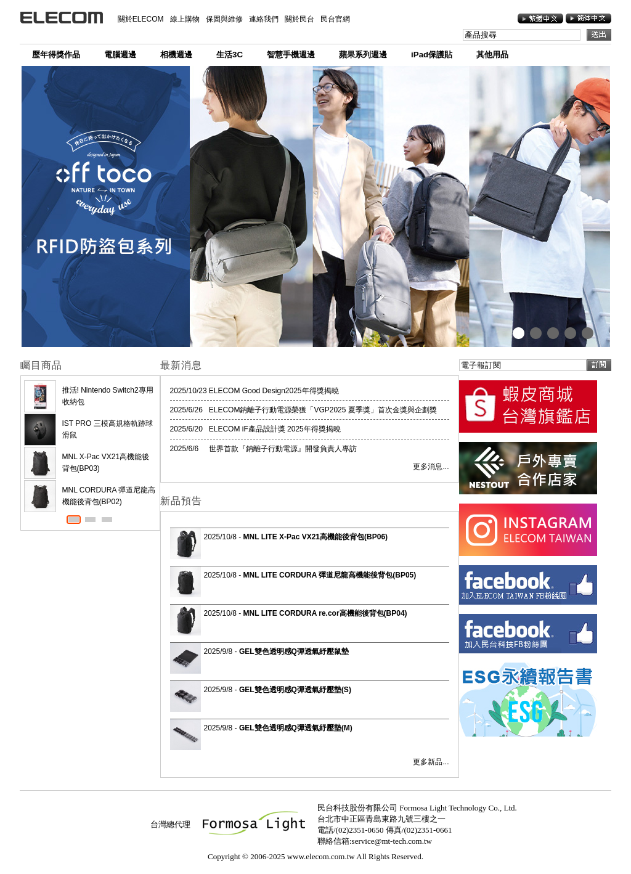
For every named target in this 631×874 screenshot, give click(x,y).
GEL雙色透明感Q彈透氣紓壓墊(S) (295, 689)
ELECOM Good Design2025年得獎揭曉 (274, 390)
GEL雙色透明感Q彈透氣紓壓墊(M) (295, 728)
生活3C (229, 54)
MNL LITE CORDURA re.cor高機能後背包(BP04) (325, 613)
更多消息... (431, 466)
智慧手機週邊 (291, 54)
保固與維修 (224, 19)
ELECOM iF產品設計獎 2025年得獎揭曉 (275, 429)
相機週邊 (176, 54)
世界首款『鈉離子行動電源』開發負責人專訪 (283, 448)
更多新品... (431, 762)
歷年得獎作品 (56, 54)
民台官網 (335, 19)
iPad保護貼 (431, 54)
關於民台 (299, 19)
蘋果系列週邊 (363, 54)
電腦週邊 (120, 54)
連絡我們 (264, 19)
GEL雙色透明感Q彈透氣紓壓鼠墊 (294, 651)
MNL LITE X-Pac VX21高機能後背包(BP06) (315, 537)
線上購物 (185, 19)
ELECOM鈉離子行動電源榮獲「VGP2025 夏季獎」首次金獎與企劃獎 (323, 410)
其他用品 (492, 54)
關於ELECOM (141, 19)
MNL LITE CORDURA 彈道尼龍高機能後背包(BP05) (330, 575)
